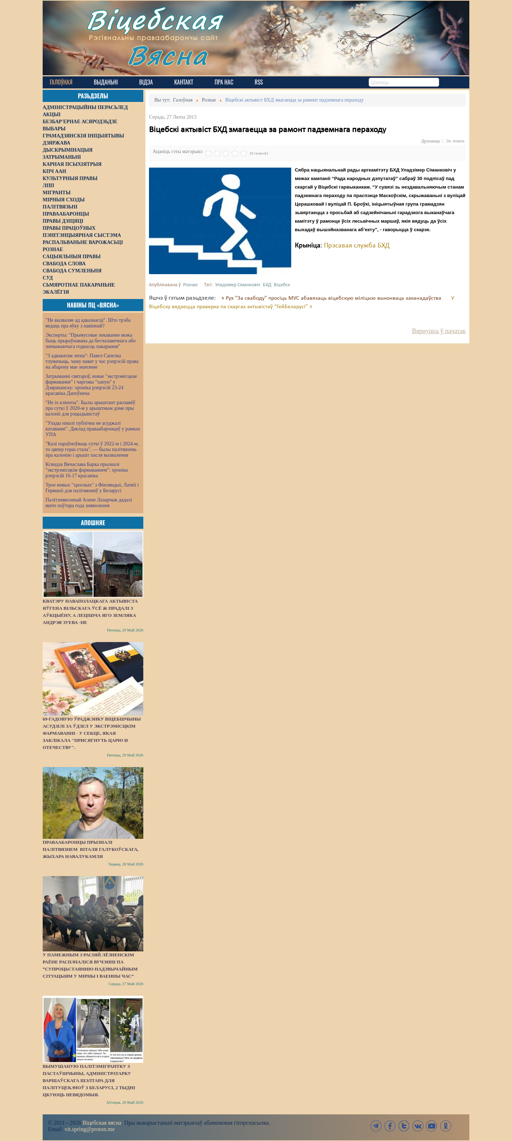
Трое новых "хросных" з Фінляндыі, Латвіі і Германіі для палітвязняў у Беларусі (92, 487)
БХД (267, 285)
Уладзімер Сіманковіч (237, 285)
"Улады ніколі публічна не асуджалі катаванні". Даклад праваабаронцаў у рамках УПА (93, 428)
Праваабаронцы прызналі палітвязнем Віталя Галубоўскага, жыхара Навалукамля (91, 849)
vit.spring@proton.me (90, 1129)
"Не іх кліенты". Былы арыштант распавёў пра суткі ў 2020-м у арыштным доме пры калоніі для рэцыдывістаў (90, 408)
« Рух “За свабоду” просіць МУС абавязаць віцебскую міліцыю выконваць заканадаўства (332, 298)
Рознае (190, 285)
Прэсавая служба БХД (357, 245)
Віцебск (282, 285)
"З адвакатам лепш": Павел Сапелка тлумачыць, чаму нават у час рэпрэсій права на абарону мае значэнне (92, 361)
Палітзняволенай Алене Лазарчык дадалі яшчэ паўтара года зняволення (89, 502)
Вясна (167, 55)
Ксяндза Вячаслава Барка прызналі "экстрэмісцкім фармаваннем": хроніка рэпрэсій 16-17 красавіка (87, 470)
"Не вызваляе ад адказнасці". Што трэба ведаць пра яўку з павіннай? (88, 322)
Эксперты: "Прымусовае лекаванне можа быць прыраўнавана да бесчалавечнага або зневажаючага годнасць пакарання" (90, 340)
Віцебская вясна (101, 1123)
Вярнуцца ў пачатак (439, 331)
